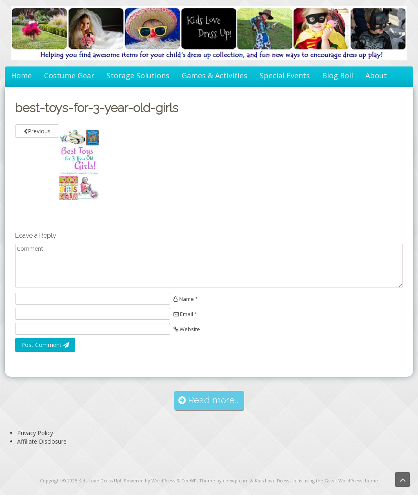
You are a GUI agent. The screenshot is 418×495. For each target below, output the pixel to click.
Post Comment (45, 345)
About (376, 75)
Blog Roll (337, 75)
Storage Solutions (138, 75)
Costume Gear (69, 75)
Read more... (209, 400)
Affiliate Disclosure (42, 441)
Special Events (285, 75)
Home (21, 75)
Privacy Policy (35, 433)
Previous (37, 131)
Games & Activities (214, 75)
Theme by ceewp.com (224, 480)
